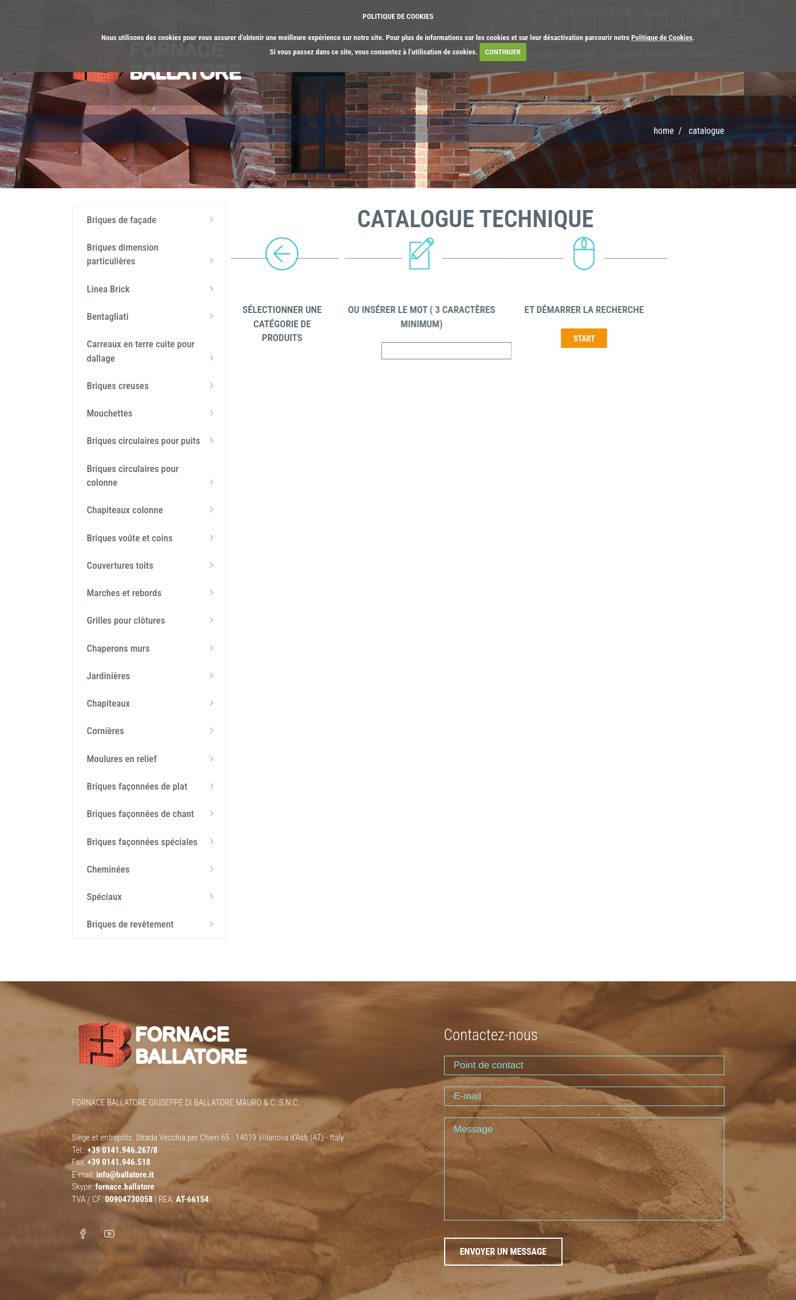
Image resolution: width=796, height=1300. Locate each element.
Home (664, 130)
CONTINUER (503, 51)
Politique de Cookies (661, 37)
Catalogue (706, 130)
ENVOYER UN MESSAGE (503, 1251)
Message (584, 1168)
